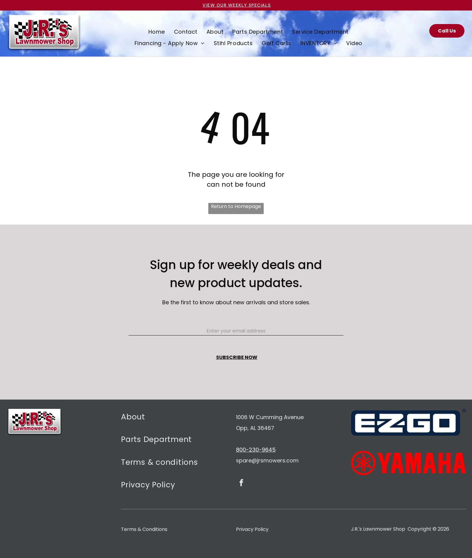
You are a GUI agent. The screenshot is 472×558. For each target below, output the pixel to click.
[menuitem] (156, 31)
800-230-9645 (256, 449)
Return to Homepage (236, 206)
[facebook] (241, 483)
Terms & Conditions (144, 529)
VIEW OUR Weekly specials (237, 5)
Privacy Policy (252, 529)
